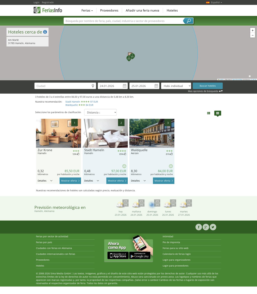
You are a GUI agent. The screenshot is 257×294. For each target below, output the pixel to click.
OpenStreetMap (237, 79)
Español (216, 2)
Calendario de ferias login (177, 253)
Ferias (87, 10)
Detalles (45, 180)
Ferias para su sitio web (175, 248)
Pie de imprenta (171, 242)
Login (36, 2)
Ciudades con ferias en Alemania (54, 248)
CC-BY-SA (253, 79)
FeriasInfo (50, 10)
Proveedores (109, 10)
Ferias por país (44, 242)
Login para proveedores (175, 265)
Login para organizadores (176, 259)
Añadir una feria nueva (142, 10)
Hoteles (172, 10)
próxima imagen (126, 133)
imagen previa (84, 133)
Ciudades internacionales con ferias (55, 253)
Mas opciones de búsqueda (203, 91)
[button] (129, 53)
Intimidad (168, 236)
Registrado (48, 2)
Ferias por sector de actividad (52, 236)
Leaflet (221, 79)
